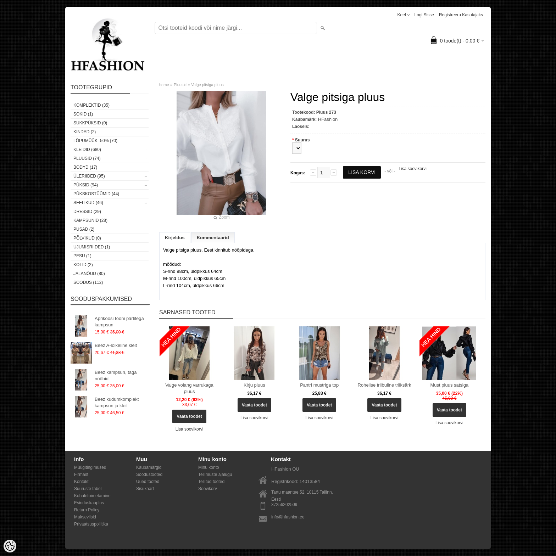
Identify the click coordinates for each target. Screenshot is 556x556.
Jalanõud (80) (89, 273)
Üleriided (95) (89, 176)
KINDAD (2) (84, 131)
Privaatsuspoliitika (91, 524)
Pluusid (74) (87, 158)
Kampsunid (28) (90, 220)
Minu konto (208, 467)
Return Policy (86, 509)
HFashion (328, 119)
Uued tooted (147, 481)
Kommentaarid (213, 237)
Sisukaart (145, 488)
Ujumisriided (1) (91, 247)
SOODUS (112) (88, 282)
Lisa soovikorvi (413, 168)
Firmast (81, 474)
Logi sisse (424, 14)
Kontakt (81, 481)
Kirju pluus (254, 385)
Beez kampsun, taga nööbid (116, 375)
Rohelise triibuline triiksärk (384, 385)
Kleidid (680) (87, 149)
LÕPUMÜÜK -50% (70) (95, 140)
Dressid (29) (87, 211)
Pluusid (180, 85)
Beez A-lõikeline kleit (116, 345)
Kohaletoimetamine (92, 495)
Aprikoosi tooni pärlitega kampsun (119, 321)
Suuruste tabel (87, 488)
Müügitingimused (90, 467)
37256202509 (284, 504)
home (164, 85)
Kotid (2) (83, 264)
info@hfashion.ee (288, 517)
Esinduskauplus (89, 502)
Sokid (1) (83, 114)
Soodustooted (149, 474)
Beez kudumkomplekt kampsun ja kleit (117, 402)
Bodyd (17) (85, 167)
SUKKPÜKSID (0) (90, 122)
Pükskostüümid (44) (96, 193)
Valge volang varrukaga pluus (189, 388)
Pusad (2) (83, 229)
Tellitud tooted (211, 481)
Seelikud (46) (88, 202)
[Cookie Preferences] (10, 546)
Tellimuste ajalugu (215, 474)
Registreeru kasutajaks (461, 14)
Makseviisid (85, 517)
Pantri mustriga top (319, 385)
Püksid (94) (85, 184)
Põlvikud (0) (87, 238)
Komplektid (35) (91, 105)
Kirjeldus (175, 237)
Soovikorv (207, 488)
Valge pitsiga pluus (207, 85)
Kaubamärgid (148, 467)
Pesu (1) (82, 255)
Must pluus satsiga (449, 385)
